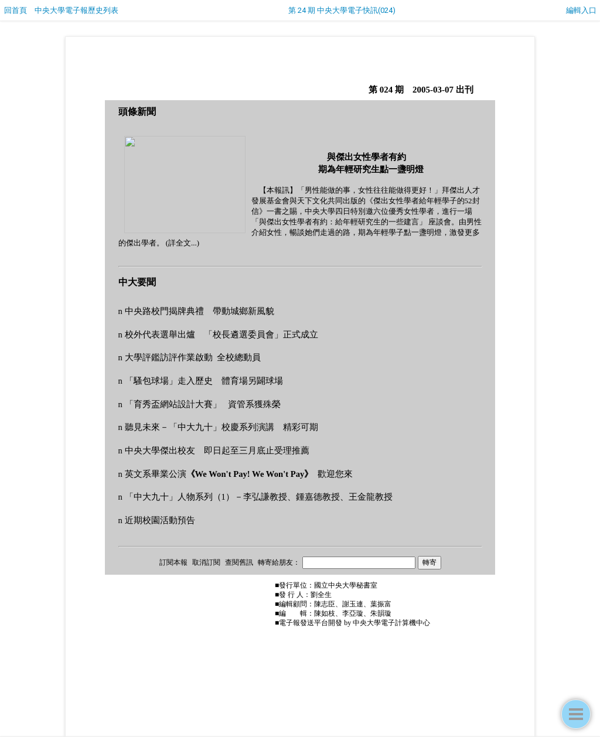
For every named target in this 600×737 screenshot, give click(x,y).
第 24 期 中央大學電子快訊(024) (342, 10)
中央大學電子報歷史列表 (76, 10)
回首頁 (15, 10)
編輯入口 (581, 10)
